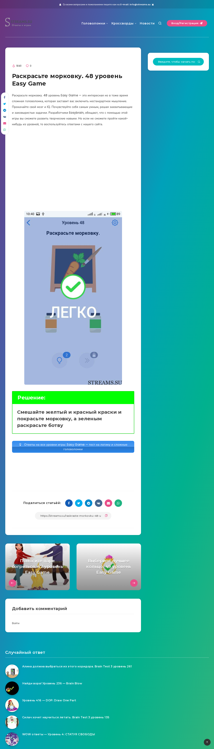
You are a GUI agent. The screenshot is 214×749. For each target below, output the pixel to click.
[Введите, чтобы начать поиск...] (178, 61)
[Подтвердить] (199, 62)
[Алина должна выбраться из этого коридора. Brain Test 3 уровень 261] (12, 671)
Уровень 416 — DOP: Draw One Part (49, 700)
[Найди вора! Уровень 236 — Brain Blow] (12, 688)
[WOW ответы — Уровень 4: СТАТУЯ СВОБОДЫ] (12, 739)
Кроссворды (122, 23)
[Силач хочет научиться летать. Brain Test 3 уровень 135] (12, 722)
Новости (147, 23)
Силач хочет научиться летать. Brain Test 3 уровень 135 (65, 717)
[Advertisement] (73, 168)
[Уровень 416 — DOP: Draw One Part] (12, 705)
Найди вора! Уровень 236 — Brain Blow (52, 683)
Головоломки (93, 23)
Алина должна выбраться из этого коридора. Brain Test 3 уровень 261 (77, 666)
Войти (16, 623)
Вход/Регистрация (187, 23)
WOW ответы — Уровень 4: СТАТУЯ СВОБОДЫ (58, 734)
